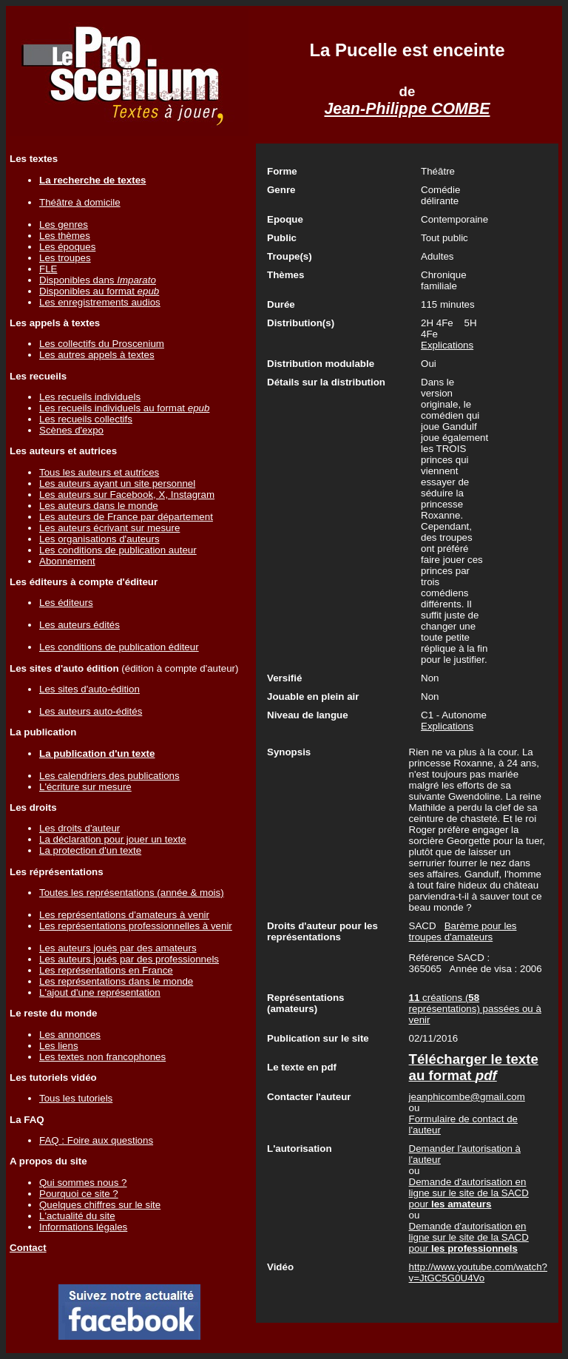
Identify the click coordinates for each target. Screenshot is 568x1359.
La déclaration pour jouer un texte (112, 839)
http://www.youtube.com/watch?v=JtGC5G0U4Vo (478, 1272)
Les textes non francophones (102, 1056)
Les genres (63, 224)
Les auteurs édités (79, 624)
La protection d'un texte (90, 850)
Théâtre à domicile (80, 202)
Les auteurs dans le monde (98, 505)
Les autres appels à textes (97, 354)
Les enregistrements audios (99, 302)
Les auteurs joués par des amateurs (118, 948)
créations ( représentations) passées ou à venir (475, 1008)
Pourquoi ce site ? (78, 1193)
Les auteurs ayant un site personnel (117, 483)
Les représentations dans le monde (116, 981)
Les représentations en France (106, 970)
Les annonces (70, 1034)
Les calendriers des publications (109, 775)
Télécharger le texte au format (473, 1067)
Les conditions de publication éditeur (119, 646)
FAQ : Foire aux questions (96, 1140)
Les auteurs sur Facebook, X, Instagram (126, 494)
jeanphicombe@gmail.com (467, 1096)
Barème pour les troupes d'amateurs (463, 931)
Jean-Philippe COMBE (407, 109)
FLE (48, 268)
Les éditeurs (66, 602)
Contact (28, 1247)
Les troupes (65, 257)
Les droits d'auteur (79, 828)
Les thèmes (64, 235)
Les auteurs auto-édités (90, 711)
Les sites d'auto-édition (89, 689)
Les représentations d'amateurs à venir (124, 914)
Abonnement (67, 561)
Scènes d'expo (71, 430)
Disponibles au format (99, 291)
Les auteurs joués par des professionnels (129, 959)
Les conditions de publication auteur (118, 550)
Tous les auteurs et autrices (99, 472)
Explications (447, 345)
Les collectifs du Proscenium (101, 343)
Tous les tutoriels (75, 1098)
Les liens (58, 1045)
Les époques (67, 246)
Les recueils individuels (90, 396)
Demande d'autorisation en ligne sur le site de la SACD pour (469, 1193)
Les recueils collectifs (85, 419)
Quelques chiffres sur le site (99, 1204)
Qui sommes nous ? (83, 1182)
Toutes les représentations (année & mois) (131, 892)
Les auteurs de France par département (126, 516)
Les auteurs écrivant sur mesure (109, 527)
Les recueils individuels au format (124, 408)
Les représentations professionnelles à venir (135, 925)
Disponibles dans (97, 280)
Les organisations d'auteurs (99, 538)
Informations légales (83, 1226)
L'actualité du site (77, 1215)
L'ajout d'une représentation (99, 992)
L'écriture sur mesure (85, 786)
